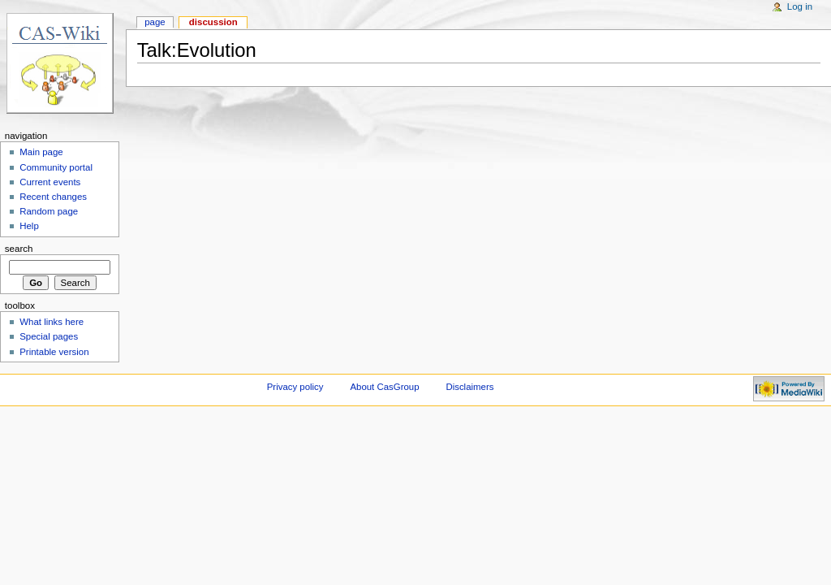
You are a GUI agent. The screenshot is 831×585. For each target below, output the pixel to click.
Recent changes (53, 197)
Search (19, 249)
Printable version (53, 352)
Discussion (213, 22)
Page (154, 22)
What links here (51, 322)
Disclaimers (469, 387)
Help (29, 226)
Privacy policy (295, 387)
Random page (48, 211)
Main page (41, 152)
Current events (49, 182)
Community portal (56, 167)
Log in (799, 6)
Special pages (48, 336)
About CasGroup (384, 387)
